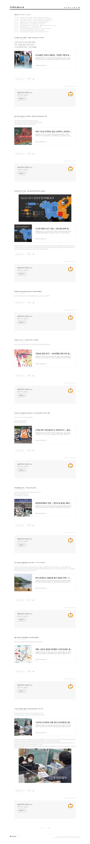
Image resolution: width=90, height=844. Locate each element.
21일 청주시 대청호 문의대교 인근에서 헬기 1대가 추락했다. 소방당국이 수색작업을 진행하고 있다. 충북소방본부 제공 (42, 567)
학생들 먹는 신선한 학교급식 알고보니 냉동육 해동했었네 (33, 22)
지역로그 (67, 836)
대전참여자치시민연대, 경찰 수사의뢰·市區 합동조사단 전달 (28, 713)
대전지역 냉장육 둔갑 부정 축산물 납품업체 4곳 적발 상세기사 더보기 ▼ (31, 295)
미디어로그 (62, 836)
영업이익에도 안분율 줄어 (20, 420)
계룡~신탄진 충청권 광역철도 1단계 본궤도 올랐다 (32, 30)
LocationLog (70, 7)
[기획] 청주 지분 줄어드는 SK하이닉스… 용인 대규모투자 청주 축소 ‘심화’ (38, 25)
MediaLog (68, 7)
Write (76, 7)
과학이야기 (55, 837)
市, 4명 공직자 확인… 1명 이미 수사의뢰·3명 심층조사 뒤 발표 (29, 714)
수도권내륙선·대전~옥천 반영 (21, 495)
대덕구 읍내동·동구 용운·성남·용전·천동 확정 (25, 124)
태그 (57, 836)
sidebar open (79, 7)
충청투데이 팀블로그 (23, 95)
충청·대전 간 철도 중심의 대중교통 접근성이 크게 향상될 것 (28, 641)
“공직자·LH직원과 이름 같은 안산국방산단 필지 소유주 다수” (34, 31)
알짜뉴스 (24, 39)
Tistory (78, 837)
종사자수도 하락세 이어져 (20, 422)
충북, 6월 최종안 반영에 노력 (21, 493)
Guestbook (72, 7)
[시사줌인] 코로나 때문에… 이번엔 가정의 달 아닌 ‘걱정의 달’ (35, 17)
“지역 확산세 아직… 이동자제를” (25, 47)
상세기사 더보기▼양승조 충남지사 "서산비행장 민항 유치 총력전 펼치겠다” (32, 344)
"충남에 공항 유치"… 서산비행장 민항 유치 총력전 (32, 24)
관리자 (74, 836)
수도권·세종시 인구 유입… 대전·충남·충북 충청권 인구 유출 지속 (35, 20)
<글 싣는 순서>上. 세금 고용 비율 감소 (23, 417)
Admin (74, 7)
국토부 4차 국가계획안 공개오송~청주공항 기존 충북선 (27, 492)
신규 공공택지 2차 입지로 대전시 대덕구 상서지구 (26, 120)
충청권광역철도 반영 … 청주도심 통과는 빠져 (31, 27)
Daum (69, 837)
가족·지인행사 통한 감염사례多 (25, 42)
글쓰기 (78, 836)
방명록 (71, 836)
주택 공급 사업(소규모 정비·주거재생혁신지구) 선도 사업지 (28, 122)
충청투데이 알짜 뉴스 (16, 7)
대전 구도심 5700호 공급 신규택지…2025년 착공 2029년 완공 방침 (36, 19)
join (18, 836)
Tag (66, 7)
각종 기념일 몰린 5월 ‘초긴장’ (24, 44)
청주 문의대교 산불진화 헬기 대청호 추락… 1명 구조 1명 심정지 (35, 28)
